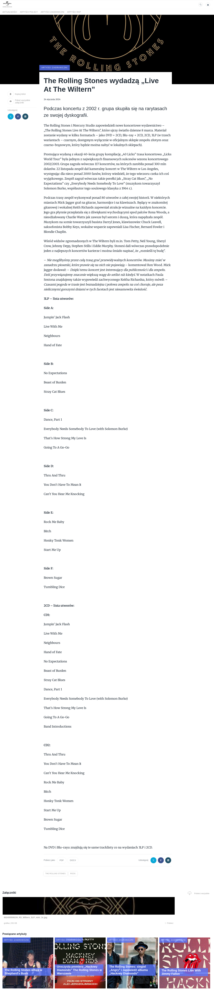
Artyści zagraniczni (52, 12)
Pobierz (47, 923)
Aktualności (10, 12)
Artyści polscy (29, 12)
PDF (62, 860)
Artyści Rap (74, 12)
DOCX (73, 860)
